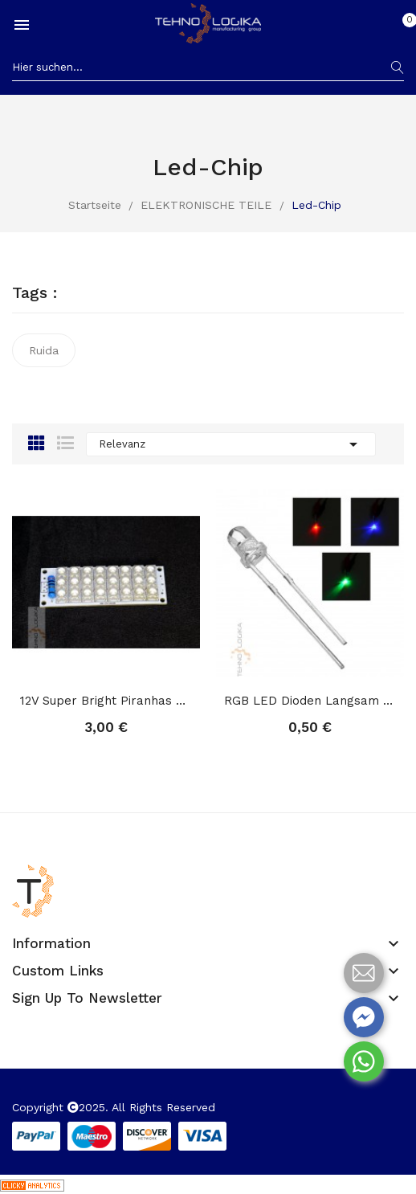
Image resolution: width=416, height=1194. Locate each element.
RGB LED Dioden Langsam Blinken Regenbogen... (310, 700)
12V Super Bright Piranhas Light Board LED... (106, 700)
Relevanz (231, 444)
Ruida (44, 350)
